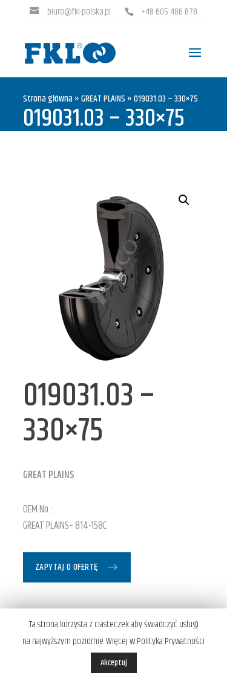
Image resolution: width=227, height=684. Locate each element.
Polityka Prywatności (171, 641)
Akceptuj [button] (113, 662)
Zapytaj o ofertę (66, 567)
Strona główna (48, 99)
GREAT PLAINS (103, 99)
